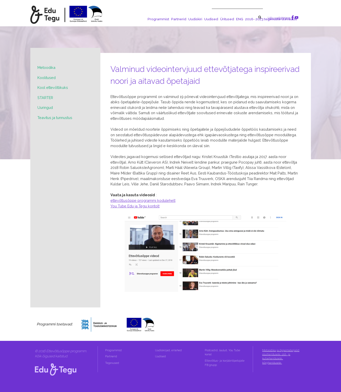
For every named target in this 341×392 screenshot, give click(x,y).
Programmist (158, 19)
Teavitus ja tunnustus (54, 117)
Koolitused (46, 77)
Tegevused (112, 363)
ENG (239, 19)
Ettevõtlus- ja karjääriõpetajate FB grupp (224, 362)
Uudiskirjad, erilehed (169, 350)
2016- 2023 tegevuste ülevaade (271, 19)
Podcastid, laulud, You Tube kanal (222, 352)
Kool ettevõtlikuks (52, 87)
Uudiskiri (195, 19)
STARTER (45, 97)
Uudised (211, 19)
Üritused (227, 19)
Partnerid (178, 19)
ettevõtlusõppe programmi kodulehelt (142, 200)
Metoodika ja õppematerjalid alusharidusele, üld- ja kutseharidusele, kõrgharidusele (280, 356)
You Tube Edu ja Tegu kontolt (135, 206)
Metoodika (46, 67)
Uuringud (45, 107)
